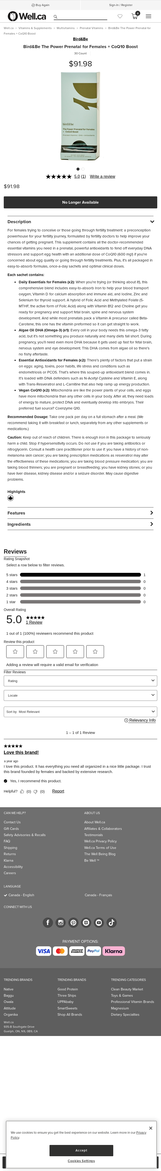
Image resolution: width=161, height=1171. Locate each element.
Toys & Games (122, 995)
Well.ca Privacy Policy (100, 841)
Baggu (9, 995)
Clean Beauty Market (127, 989)
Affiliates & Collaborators (103, 828)
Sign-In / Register (120, 5)
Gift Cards (11, 828)
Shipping (10, 847)
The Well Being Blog (100, 854)
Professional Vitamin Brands (132, 1001)
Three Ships (67, 995)
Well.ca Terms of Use (100, 847)
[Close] (150, 1128)
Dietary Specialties (125, 1014)
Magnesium (120, 1008)
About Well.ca (94, 822)
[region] (81, 1144)
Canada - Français (98, 895)
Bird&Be (80, 39)
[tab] (81, 221)
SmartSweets (68, 1008)
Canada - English (21, 895)
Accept (81, 1150)
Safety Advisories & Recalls (25, 835)
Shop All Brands (70, 1014)
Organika (11, 1014)
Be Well (91, 860)
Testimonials (93, 835)
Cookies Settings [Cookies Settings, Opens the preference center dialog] (81, 1161)
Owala (8, 1001)
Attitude (10, 1008)
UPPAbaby (66, 1001)
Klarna (8, 860)
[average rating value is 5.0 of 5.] (63, 176)
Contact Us (12, 822)
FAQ (7, 841)
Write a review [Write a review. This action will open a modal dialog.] (102, 176)
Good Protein (68, 989)
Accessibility (13, 866)
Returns (10, 854)
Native (9, 989)
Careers (10, 873)
